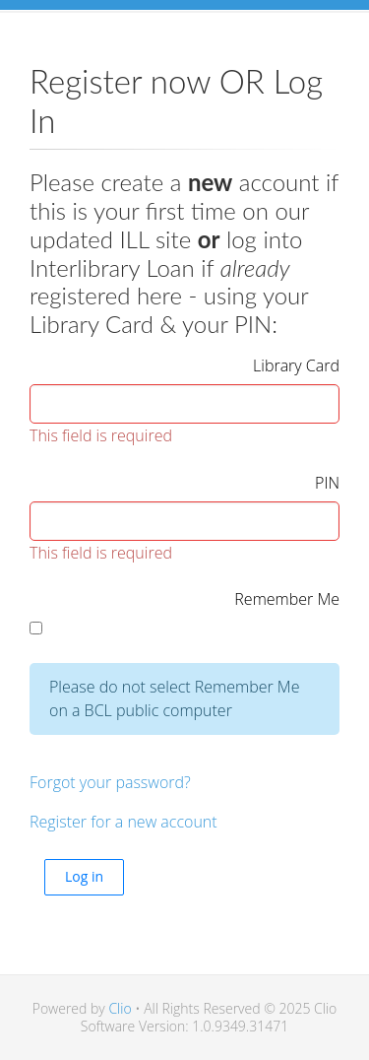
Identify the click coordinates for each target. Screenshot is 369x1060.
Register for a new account (123, 821)
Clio (119, 1008)
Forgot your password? (110, 782)
